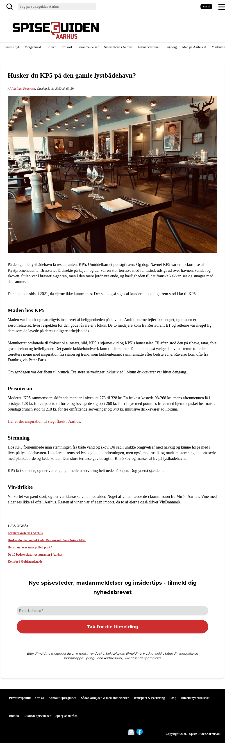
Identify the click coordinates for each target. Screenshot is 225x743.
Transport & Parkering (149, 698)
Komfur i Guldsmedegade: (25, 561)
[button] (221, 6)
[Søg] (10, 6)
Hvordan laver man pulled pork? (30, 547)
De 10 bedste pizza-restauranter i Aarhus (35, 554)
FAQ (172, 698)
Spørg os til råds (66, 716)
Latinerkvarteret (149, 47)
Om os (39, 698)
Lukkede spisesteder (37, 716)
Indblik (14, 716)
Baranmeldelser (88, 47)
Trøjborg (171, 47)
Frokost (67, 47)
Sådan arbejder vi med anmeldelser (105, 698)
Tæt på (206, 6)
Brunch (51, 47)
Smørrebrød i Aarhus (118, 47)
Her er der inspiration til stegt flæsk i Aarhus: (44, 421)
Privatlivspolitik (20, 698)
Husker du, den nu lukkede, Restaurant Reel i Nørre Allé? (47, 540)
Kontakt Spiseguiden (62, 698)
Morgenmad (33, 47)
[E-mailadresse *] (112, 610)
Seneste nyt (11, 47)
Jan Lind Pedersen (23, 88)
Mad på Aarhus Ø (194, 47)
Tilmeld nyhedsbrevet (194, 698)
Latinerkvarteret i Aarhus (25, 533)
